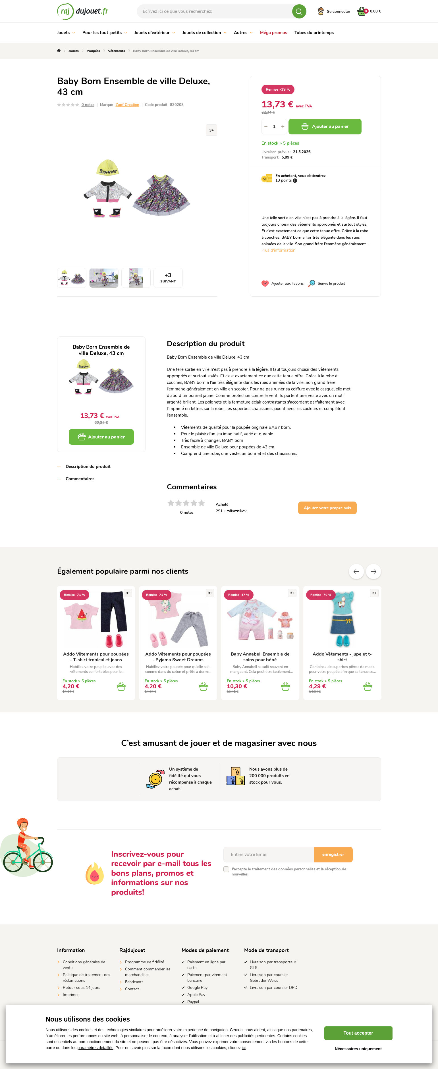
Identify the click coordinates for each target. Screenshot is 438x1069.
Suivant (373, 571)
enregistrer (333, 854)
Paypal (193, 1001)
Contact (132, 989)
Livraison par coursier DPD (273, 987)
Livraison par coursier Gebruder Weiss (269, 977)
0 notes (88, 104)
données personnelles (296, 869)
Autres (243, 33)
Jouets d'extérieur (154, 33)
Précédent (356, 571)
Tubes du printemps (314, 33)
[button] (283, 126)
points (286, 180)
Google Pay (197, 987)
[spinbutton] (274, 126)
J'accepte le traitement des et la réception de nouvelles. (289, 872)
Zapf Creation (127, 104)
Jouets (66, 33)
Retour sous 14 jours (81, 987)
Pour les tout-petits (104, 33)
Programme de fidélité (144, 962)
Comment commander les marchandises (148, 972)
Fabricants (134, 982)
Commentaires (80, 479)
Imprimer (71, 994)
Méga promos (273, 33)
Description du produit (88, 466)
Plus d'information (278, 250)
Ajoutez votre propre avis (327, 508)
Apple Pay (196, 994)
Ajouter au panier (325, 126)
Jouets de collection (204, 33)
